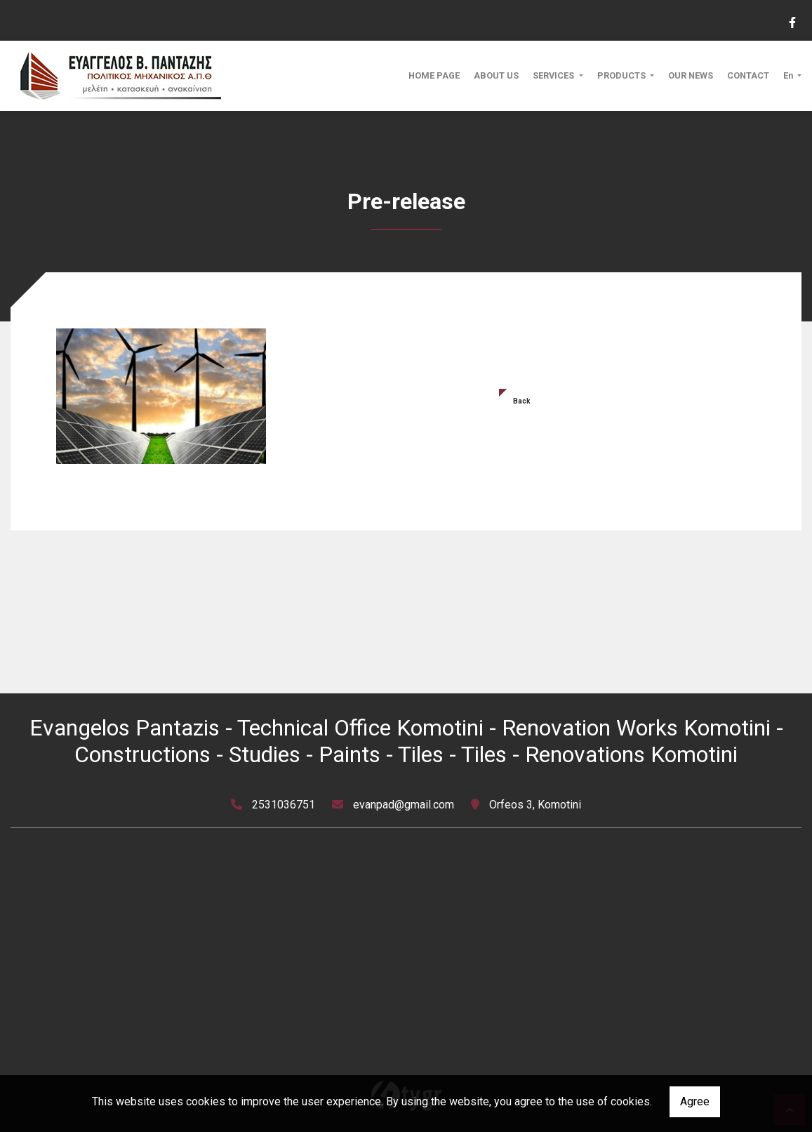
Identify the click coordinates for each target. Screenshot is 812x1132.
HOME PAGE (434, 75)
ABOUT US (496, 75)
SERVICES (554, 75)
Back (522, 401)
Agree (695, 1101)
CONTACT (748, 75)
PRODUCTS (622, 75)
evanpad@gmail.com (403, 804)
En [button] (789, 75)
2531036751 (283, 804)
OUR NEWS (690, 75)
